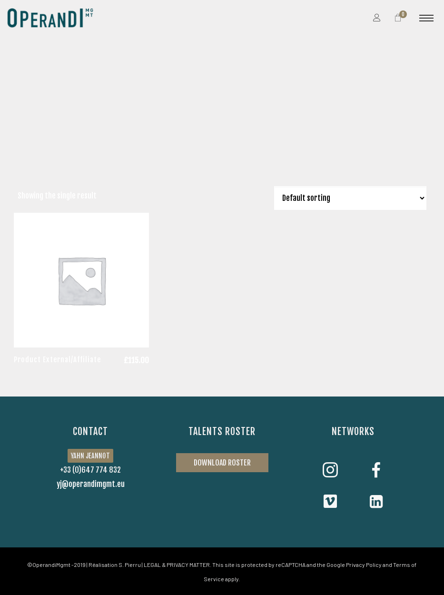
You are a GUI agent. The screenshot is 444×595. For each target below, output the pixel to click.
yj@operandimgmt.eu (91, 484)
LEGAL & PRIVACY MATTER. (177, 564)
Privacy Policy (364, 564)
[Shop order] (350, 198)
